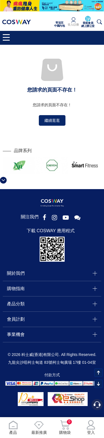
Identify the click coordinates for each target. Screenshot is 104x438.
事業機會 (16, 334)
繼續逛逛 (52, 120)
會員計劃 (16, 319)
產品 (13, 427)
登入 (91, 427)
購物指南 (16, 288)
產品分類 (16, 303)
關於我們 (16, 273)
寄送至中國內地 (59, 24)
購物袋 (65, 427)
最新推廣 (39, 427)
